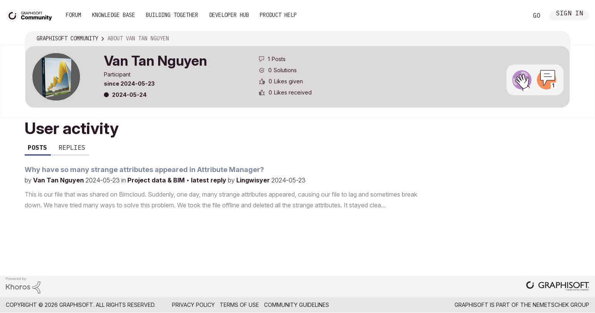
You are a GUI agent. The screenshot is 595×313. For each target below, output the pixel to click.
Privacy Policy (193, 304)
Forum (73, 15)
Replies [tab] (71, 147)
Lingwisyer (253, 180)
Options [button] (559, 38)
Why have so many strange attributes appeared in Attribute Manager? (144, 170)
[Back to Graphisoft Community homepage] (31, 15)
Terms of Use (239, 304)
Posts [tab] (37, 147)
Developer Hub (229, 15)
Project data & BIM (156, 180)
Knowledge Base (113, 15)
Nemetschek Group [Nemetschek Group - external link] (561, 304)
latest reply (209, 180)
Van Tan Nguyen (59, 180)
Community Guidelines (296, 304)
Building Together (172, 15)
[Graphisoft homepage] (557, 286)
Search (513, 15)
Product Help (278, 15)
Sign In (569, 14)
